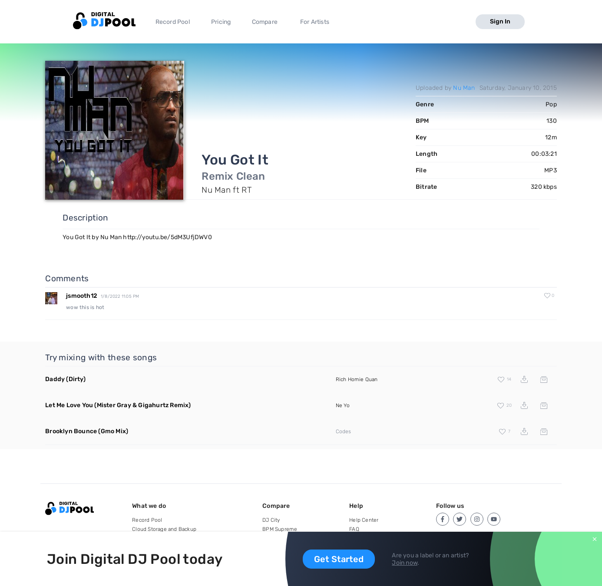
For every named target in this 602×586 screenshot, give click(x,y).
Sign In (500, 21)
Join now (404, 562)
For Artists (314, 22)
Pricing (221, 22)
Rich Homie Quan (357, 379)
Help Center (363, 520)
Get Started (339, 559)
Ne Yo (343, 405)
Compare (265, 22)
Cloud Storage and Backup (164, 529)
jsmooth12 (81, 296)
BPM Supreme (279, 529)
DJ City (271, 520)
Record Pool (172, 22)
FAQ (354, 529)
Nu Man (464, 88)
